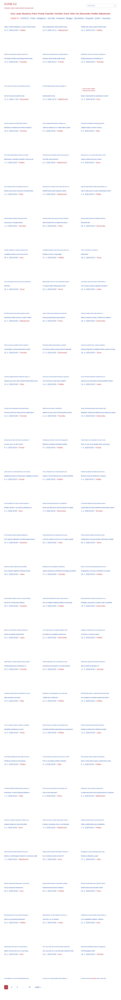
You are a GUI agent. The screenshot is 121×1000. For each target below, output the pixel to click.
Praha (33, 18)
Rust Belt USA (85, 222)
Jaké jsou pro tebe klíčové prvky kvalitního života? (97, 381)
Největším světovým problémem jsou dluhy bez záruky (98, 412)
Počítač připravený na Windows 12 (92, 58)
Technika (58, 14)
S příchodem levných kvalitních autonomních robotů (97, 507)
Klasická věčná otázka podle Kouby (54, 58)
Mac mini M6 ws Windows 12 (90, 666)
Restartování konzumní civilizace (53, 887)
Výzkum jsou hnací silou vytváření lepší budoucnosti (21, 381)
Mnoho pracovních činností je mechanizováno (18, 191)
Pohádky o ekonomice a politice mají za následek (96, 602)
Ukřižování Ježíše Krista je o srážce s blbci (17, 317)
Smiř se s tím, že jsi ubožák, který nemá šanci (95, 444)
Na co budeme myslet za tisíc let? (53, 856)
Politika (94, 14)
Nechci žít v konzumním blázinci (14, 602)
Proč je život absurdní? (50, 792)
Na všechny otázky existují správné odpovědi (57, 349)
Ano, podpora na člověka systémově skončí (95, 697)
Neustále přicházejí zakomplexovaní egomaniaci (58, 729)
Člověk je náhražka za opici (89, 856)
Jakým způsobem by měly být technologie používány (59, 571)
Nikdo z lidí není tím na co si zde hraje (16, 951)
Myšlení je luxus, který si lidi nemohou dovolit (57, 412)
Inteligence (41, 18)
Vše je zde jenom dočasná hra (13, 887)
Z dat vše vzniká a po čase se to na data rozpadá (58, 539)
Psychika (49, 14)
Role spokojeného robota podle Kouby (55, 27)
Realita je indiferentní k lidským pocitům (93, 729)
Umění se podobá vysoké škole (14, 634)
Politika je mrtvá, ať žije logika (52, 254)
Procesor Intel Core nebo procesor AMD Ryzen (19, 412)
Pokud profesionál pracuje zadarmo (54, 317)
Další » (38, 987)
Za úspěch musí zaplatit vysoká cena (54, 634)
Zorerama (106, 18)
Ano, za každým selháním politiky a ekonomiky (57, 602)
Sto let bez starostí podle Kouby (14, 96)
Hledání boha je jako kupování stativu (54, 191)
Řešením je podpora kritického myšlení (55, 444)
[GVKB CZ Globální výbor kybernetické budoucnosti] (18, 6)
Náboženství (104, 14)
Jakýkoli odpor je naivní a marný (91, 127)
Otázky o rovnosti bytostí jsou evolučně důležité (58, 476)
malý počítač (93, 978)
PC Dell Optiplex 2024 (88, 951)
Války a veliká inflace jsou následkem (93, 824)
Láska (18, 14)
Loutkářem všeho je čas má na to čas (16, 254)
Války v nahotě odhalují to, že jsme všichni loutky (19, 27)
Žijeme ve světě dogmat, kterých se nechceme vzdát (20, 856)
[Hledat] (99, 5)
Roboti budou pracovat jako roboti (92, 887)
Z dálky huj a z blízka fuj (50, 697)
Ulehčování (84, 254)
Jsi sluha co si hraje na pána (90, 634)
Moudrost (26, 14)
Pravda (41, 14)
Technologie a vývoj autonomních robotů (17, 349)
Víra (77, 14)
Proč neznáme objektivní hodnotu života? (17, 571)
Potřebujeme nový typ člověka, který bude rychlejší (97, 539)
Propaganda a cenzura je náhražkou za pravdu (95, 571)
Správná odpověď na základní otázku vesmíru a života (98, 349)
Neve (6, 997)
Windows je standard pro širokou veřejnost (17, 127)
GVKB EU (24, 18)
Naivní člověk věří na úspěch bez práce (55, 222)
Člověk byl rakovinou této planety (14, 761)
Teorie (66, 14)
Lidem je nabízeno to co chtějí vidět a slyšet (56, 127)
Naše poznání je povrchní (12, 697)
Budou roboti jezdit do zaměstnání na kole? (95, 96)
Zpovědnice (79, 18)
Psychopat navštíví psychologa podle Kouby (18, 58)
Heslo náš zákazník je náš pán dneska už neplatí (58, 507)
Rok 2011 (7, 286)
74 (30, 987)
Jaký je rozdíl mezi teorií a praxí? (91, 159)
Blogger (69, 18)
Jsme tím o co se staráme (51, 919)
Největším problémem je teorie (14, 729)
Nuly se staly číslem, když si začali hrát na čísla (96, 761)
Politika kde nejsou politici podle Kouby (93, 27)
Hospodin (89, 18)
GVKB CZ (15, 18)
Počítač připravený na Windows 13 (15, 666)
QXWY (98, 18)
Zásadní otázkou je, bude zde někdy (15, 824)
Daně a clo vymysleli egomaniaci (14, 919)
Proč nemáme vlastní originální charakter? (94, 286)
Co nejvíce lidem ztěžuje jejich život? (54, 286)
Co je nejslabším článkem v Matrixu (92, 919)
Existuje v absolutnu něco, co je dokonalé (56, 824)
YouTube (51, 18)
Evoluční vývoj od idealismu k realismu (93, 476)
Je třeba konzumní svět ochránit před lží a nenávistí (97, 792)
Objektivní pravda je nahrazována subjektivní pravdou (21, 476)
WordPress (22, 997)
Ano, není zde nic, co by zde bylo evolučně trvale (58, 951)
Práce (34, 14)
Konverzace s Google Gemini (13, 222)
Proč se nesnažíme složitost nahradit (54, 761)
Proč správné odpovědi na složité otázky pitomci (19, 539)
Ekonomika (85, 14)
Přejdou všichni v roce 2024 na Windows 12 (18, 507)
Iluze (13, 14)
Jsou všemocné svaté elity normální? (54, 381)
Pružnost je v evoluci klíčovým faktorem (16, 792)
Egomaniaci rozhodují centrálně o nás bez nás (18, 159)
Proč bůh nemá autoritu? (50, 159)
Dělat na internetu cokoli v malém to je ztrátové (96, 317)
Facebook (60, 18)
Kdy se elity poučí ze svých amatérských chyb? (96, 191)
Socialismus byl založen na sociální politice (56, 666)
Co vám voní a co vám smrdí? (13, 444)
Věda (72, 14)
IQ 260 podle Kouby (49, 96)
